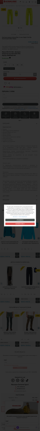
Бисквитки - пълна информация (20, 216)
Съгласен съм (20, 223)
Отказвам (20, 220)
